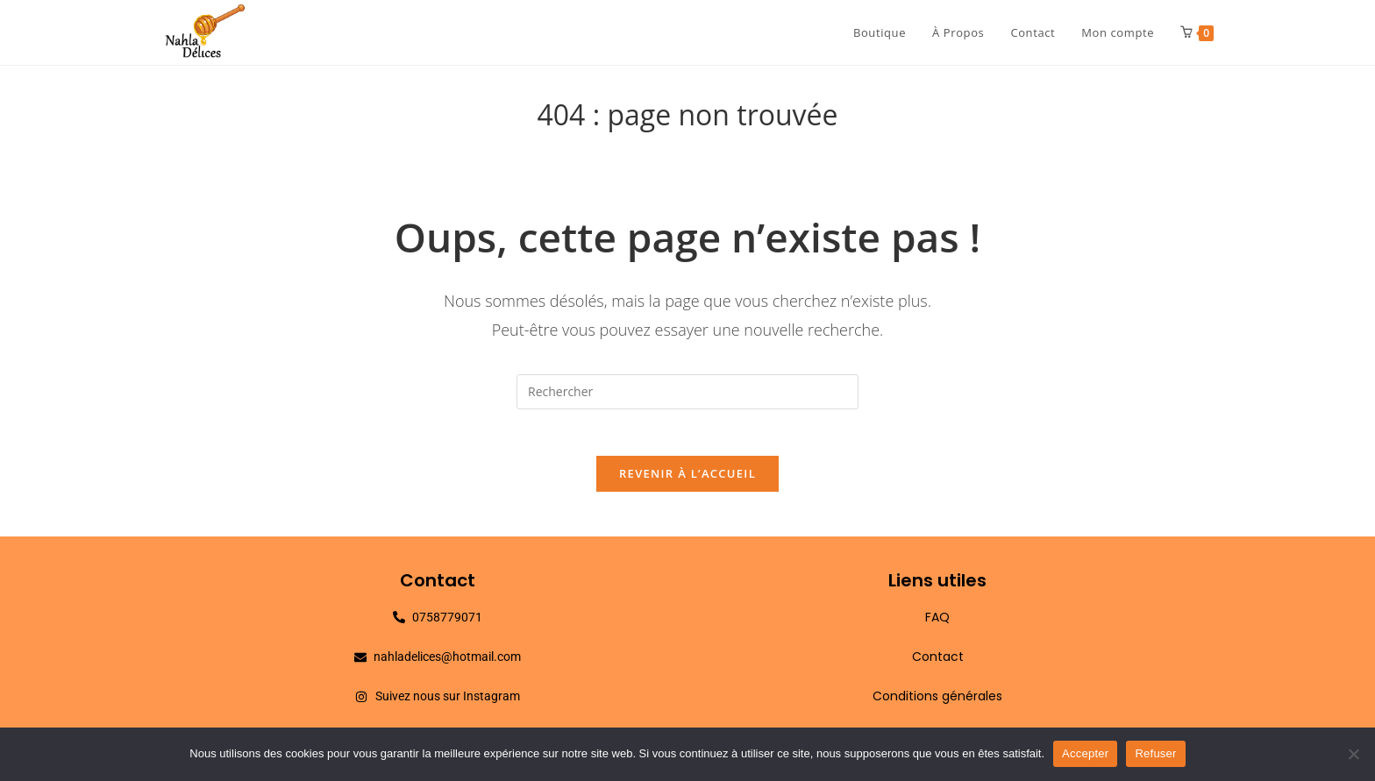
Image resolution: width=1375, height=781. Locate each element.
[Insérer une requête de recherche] (687, 391)
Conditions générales (937, 703)
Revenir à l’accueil (687, 480)
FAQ (937, 624)
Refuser (1155, 753)
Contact (938, 663)
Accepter (1085, 753)
